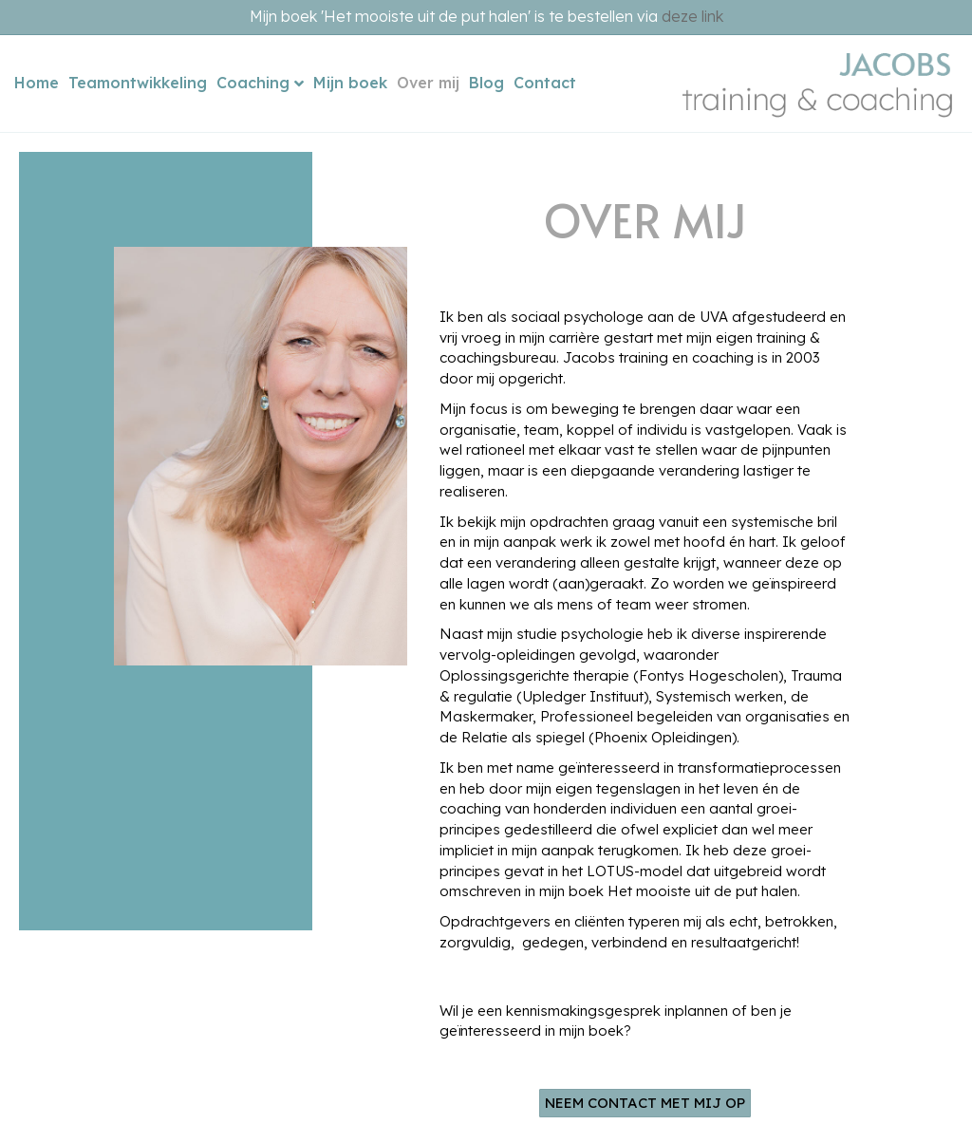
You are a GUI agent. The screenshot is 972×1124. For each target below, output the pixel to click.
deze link (692, 16)
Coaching (253, 82)
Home (36, 82)
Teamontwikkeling (137, 82)
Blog (486, 82)
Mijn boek (350, 82)
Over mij (428, 82)
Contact (545, 82)
